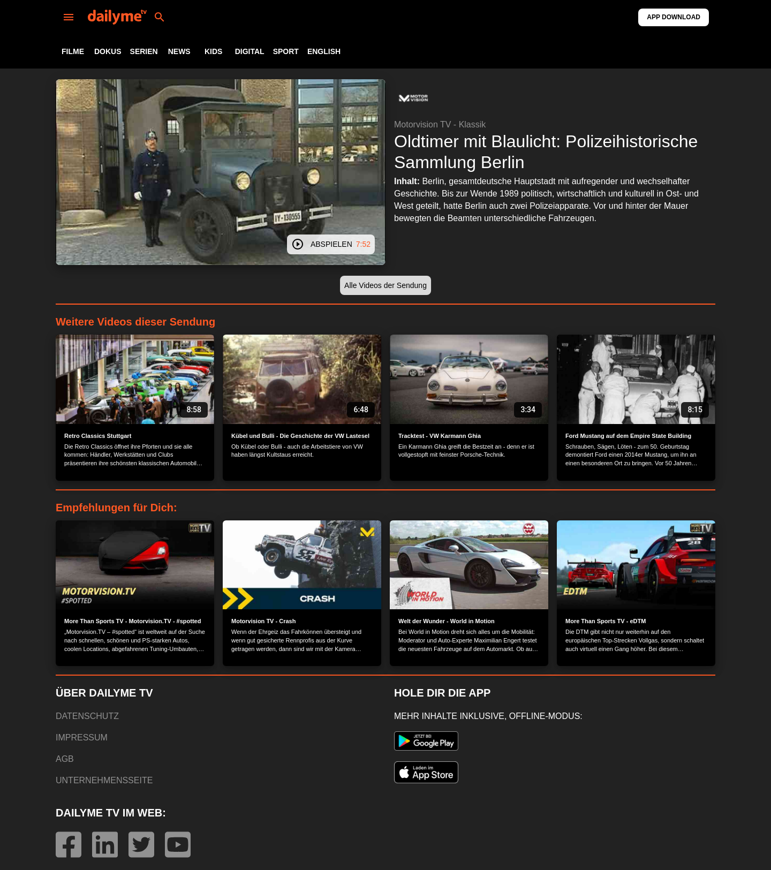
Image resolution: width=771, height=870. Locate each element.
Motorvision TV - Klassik (440, 124)
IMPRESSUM (82, 737)
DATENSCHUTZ (87, 716)
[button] (413, 98)
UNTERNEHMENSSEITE (104, 780)
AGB (65, 758)
